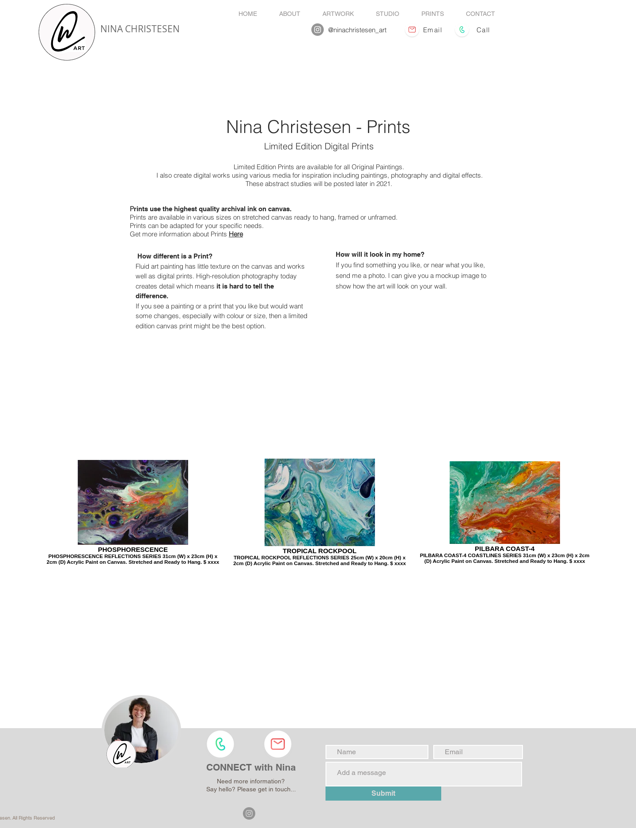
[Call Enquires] (462, 29)
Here (236, 234)
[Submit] (383, 793)
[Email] (434, 29)
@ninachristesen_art (357, 30)
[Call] (484, 29)
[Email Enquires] (412, 29)
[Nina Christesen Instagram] (317, 29)
